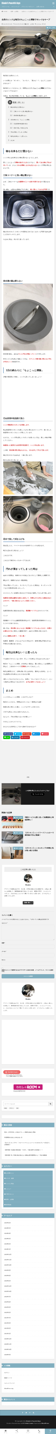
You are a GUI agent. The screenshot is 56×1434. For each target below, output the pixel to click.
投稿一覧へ (27, 902)
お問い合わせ (40, 6)
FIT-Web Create (28, 1423)
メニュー (28, 1431)
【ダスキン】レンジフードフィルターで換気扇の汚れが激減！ (39, 834)
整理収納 (8, 1204)
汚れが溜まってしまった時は (17, 131)
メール (4, 951)
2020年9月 (7, 1354)
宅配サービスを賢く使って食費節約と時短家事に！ (39, 818)
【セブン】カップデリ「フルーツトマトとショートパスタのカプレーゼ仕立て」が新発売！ (27, 1143)
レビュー (8, 1189)
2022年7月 (7, 1296)
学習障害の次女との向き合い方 (13, 1137)
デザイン (11, 1108)
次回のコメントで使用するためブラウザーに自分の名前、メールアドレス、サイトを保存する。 (27, 970)
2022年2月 (7, 1312)
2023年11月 (7, 1259)
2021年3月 (7, 1323)
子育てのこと (10, 1194)
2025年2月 (7, 1223)
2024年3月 (7, 1238)
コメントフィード (9, 1383)
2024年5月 (7, 1228)
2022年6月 (7, 1302)
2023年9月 (7, 1270)
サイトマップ (15, 6)
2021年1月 (7, 1333)
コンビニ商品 (10, 1183)
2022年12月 (7, 1286)
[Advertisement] (28, 258)
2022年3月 (7, 1307)
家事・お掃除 (14, 11)
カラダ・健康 (10, 1178)
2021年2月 (7, 1328)
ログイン (6, 1372)
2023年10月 (7, 1265)
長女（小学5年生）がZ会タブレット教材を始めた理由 (19, 1132)
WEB (5, 1108)
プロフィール (5, 6)
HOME (5, 11)
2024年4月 (7, 1233)
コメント (5, 923)
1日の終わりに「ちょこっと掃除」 (19, 119)
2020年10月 (7, 1349)
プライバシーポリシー (27, 6)
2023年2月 (7, 1281)
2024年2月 (7, 1244)
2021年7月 (7, 1318)
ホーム (5, 1431)
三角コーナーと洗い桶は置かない (21, 111)
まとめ (11, 140)
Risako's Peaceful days (11, 3)
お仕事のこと (10, 1173)
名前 (3, 943)
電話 (39, 1431)
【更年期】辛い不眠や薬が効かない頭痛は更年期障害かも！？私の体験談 (25, 1155)
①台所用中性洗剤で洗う (18, 123)
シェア (16, 1431)
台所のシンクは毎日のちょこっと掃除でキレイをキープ (38, 11)
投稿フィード (8, 1378)
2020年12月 (7, 1339)
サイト (3, 960)
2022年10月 (7, 1291)
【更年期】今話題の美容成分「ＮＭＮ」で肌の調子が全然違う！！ (23, 1150)
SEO (17, 1108)
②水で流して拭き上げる (18, 127)
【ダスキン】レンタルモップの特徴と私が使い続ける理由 (39, 849)
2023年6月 (7, 1275)
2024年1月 (7, 1249)
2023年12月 (7, 1254)
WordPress (45, 1423)
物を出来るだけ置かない (16, 107)
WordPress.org (8, 1388)
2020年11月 (7, 1344)
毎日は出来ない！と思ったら (17, 136)
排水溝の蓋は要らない (18, 115)
